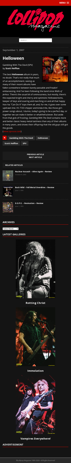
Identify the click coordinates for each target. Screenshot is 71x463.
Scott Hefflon (11, 143)
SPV (24, 143)
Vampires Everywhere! (35, 438)
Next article (35, 157)
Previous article (35, 154)
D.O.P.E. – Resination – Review (29, 203)
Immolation (35, 370)
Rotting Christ (35, 303)
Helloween (43, 138)
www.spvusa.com (12, 131)
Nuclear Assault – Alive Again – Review (33, 171)
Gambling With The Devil (21, 138)
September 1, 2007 (13, 50)
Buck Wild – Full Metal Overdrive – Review (34, 187)
